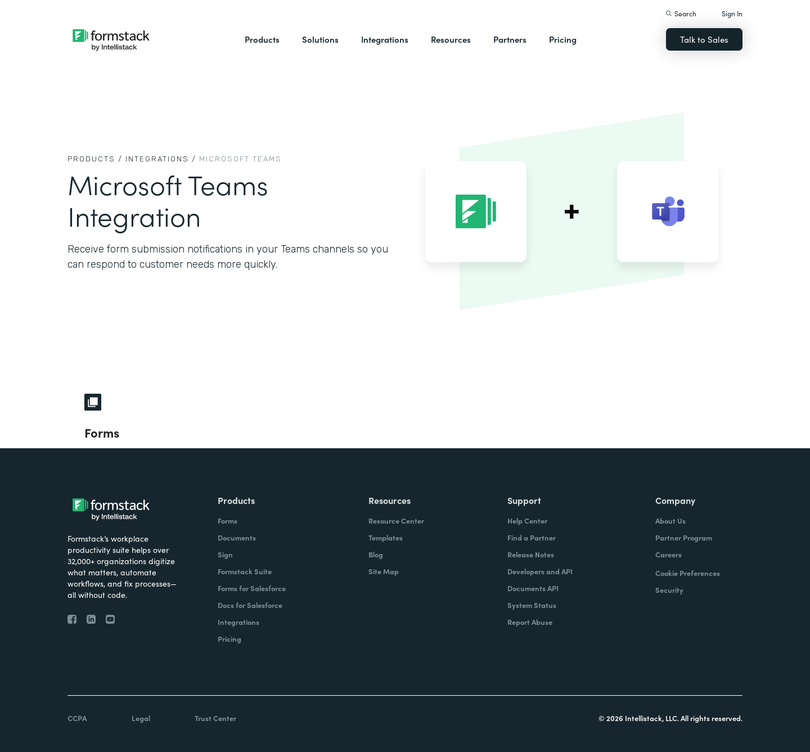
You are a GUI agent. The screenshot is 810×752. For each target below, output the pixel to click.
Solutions (320, 39)
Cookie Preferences (687, 573)
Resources (451, 39)
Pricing (563, 39)
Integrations (384, 39)
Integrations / (160, 159)
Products (262, 39)
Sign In (732, 13)
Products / (95, 159)
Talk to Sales (704, 39)
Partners (509, 39)
